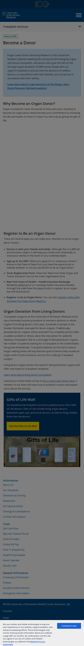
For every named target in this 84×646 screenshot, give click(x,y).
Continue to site (69, 625)
